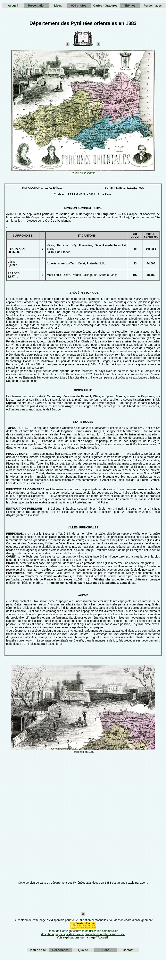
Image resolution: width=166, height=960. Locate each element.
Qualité (83, 950)
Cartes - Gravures (105, 5)
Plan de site (38, 950)
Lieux (58, 5)
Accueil (13, 5)
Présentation (36, 5)
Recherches (60, 950)
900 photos (78, 5)
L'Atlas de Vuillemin (82, 173)
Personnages (153, 5)
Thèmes (130, 5)
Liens (105, 950)
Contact (128, 950)
